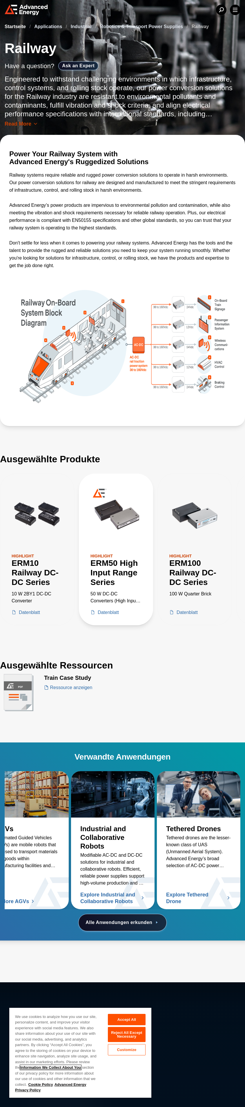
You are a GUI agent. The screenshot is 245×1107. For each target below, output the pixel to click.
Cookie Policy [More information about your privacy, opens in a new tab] (40, 1084)
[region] (80, 1052)
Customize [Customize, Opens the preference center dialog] (126, 1052)
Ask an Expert (78, 65)
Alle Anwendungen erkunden (122, 922)
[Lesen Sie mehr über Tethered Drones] (198, 794)
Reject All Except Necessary (126, 1036)
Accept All (126, 1019)
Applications (48, 26)
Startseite (16, 26)
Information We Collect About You (50, 1067)
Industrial (82, 26)
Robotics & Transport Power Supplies (142, 26)
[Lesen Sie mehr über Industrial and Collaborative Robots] (113, 794)
